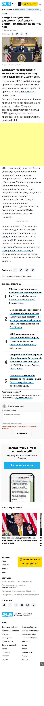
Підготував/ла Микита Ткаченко (16, 276)
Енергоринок (7, 638)
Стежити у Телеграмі (22, 465)
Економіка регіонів (9, 645)
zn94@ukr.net (29, 591)
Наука (4, 649)
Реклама (5, 565)
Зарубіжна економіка (30, 631)
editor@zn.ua (34, 595)
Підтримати (30, 4)
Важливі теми (8, 10)
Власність (25, 660)
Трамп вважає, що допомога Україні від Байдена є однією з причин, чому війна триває (19, 540)
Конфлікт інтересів (29, 634)
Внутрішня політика (9, 627)
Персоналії (26, 641)
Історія (24, 649)
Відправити (22, 433)
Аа (19, 4)
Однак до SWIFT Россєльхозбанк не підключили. (26, 361)
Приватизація (7, 641)
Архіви (4, 561)
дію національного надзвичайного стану (19, 233)
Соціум (24, 645)
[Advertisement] (22, 144)
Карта (4, 572)
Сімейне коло (27, 652)
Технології (6, 652)
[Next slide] (40, 9)
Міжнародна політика (10, 631)
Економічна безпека (30, 638)
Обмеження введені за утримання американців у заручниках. (24, 341)
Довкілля (5, 656)
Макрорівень (7, 634)
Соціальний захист (29, 627)
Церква (5, 659)
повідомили (27, 91)
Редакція (5, 568)
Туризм (24, 656)
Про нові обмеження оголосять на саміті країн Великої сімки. (25, 296)
